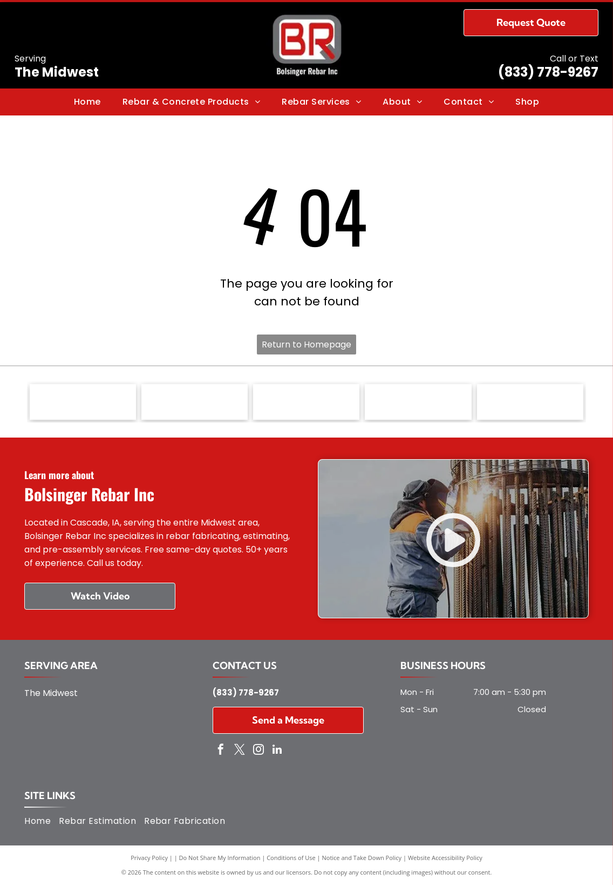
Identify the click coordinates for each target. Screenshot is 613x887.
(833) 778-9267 (548, 72)
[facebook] (221, 752)
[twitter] (239, 752)
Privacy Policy (149, 860)
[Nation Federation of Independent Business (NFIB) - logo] (306, 403)
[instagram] (258, 752)
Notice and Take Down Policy (362, 860)
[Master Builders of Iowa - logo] (194, 403)
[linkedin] (277, 752)
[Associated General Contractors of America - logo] (418, 403)
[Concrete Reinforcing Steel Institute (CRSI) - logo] (83, 403)
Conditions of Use (291, 860)
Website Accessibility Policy (445, 860)
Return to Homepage (306, 344)
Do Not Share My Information (220, 860)
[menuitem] (87, 102)
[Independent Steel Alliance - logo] (530, 403)
